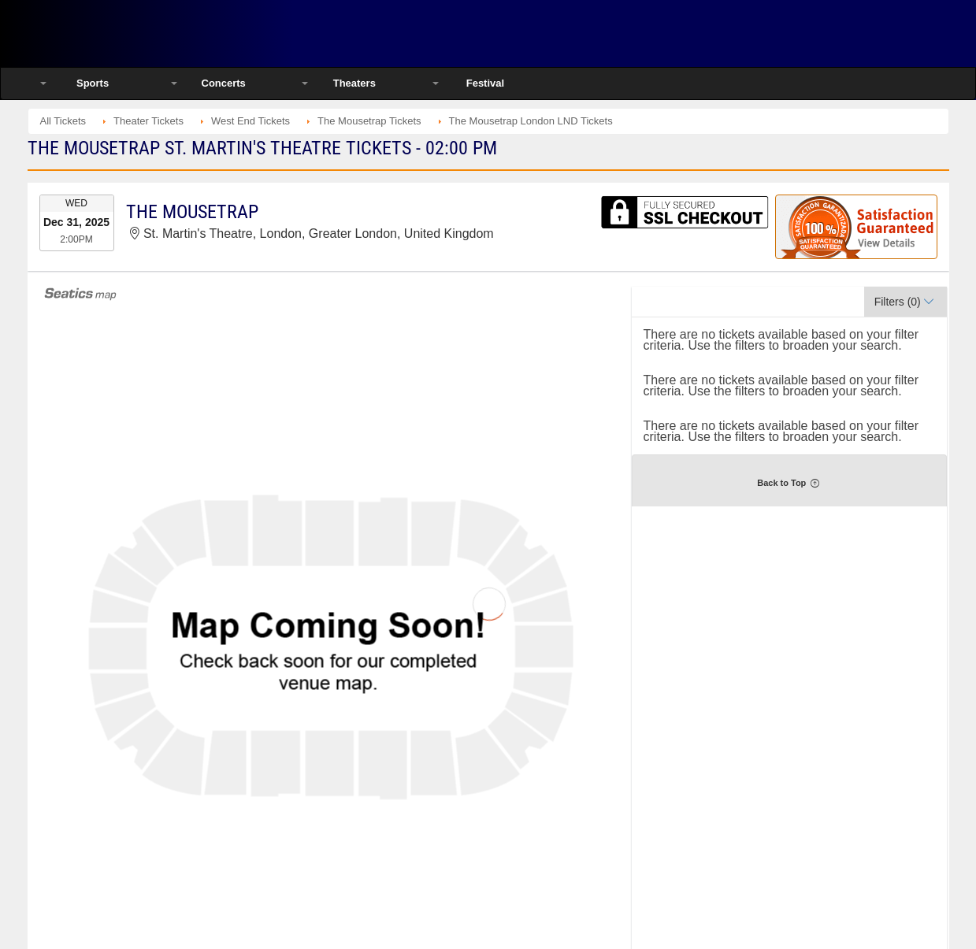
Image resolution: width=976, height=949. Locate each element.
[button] (905, 302)
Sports (92, 83)
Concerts (224, 83)
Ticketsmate (196, 33)
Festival (485, 83)
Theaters (354, 83)
